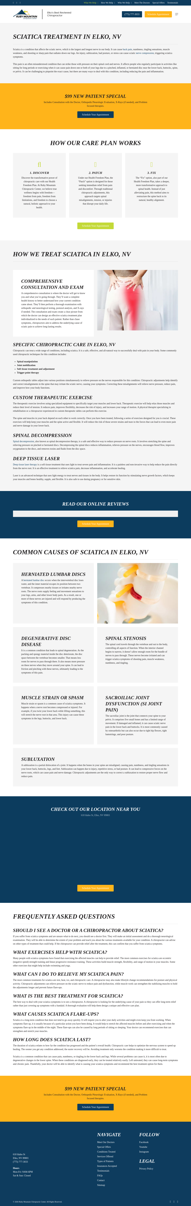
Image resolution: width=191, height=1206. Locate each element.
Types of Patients (105, 1161)
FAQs (100, 1175)
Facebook (144, 1142)
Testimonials (103, 1170)
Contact (101, 1180)
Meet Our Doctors (105, 1142)
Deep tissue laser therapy (25, 464)
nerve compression (145, 53)
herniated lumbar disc (33, 580)
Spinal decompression (23, 441)
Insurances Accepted (107, 1166)
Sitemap (101, 1185)
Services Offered (105, 1156)
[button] (176, 14)
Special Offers (104, 1147)
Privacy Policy (146, 1168)
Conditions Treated (106, 1151)
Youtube (143, 1147)
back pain (127, 49)
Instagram (144, 1151)
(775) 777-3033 (20, 1161)
